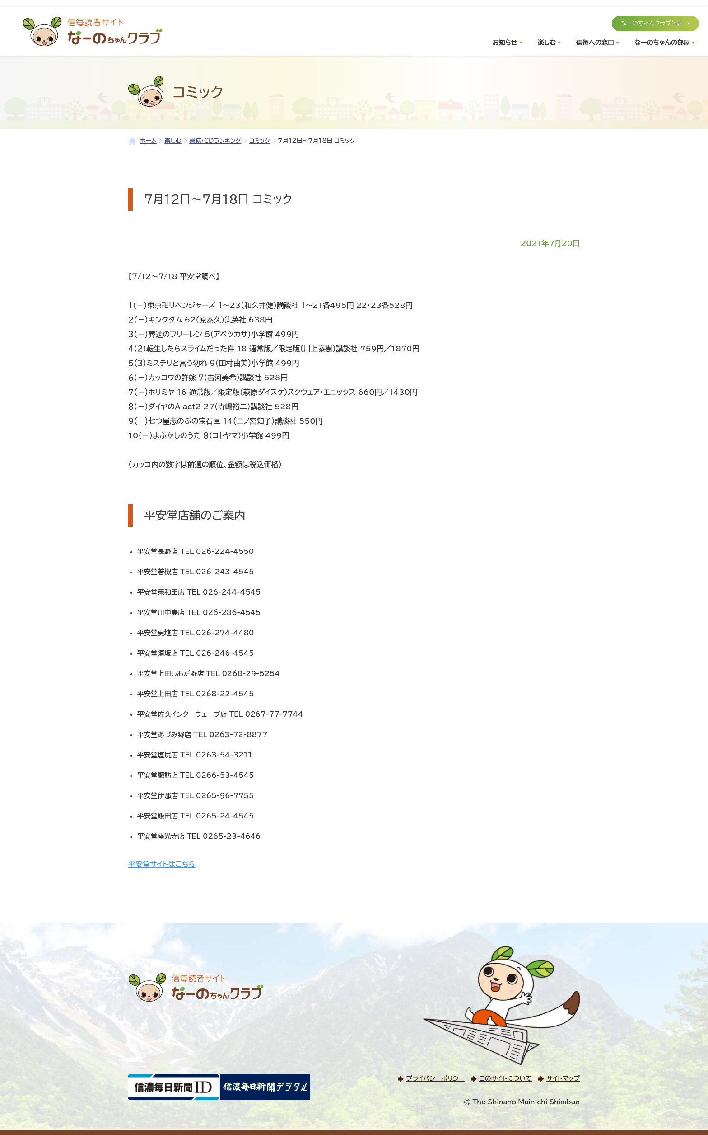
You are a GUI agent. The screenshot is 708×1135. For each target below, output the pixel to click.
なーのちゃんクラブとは (651, 23)
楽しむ (547, 42)
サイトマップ (563, 1078)
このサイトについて (505, 1078)
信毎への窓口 (595, 42)
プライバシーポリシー (435, 1078)
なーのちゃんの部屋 (662, 42)
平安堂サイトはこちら (161, 864)
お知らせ (505, 42)
